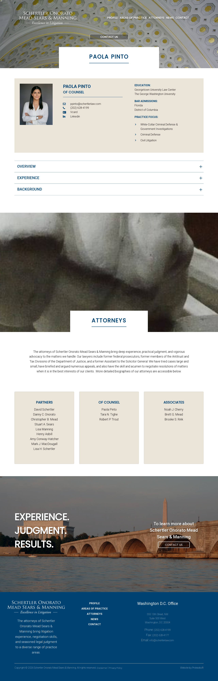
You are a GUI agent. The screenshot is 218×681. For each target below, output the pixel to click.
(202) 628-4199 (162, 639)
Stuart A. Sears (44, 424)
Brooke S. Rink (174, 419)
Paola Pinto (109, 409)
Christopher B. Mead (44, 419)
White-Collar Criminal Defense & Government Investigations (159, 128)
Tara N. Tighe (109, 414)
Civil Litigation (149, 142)
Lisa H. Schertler (44, 449)
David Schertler (44, 409)
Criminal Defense (150, 136)
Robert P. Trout (109, 419)
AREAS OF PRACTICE (133, 18)
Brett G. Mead (174, 414)
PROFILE (112, 18)
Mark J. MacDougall (44, 444)
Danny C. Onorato (44, 414)
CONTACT (182, 18)
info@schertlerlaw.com (161, 650)
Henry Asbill (44, 434)
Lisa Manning (44, 429)
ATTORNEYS (156, 18)
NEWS (170, 18)
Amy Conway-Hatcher (44, 439)
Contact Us (109, 42)
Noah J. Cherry (173, 409)
